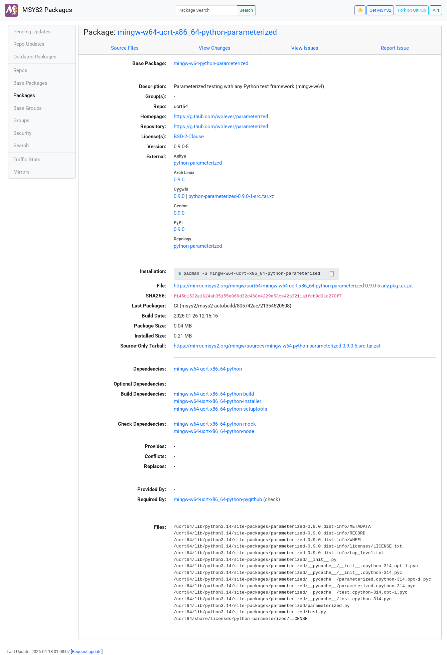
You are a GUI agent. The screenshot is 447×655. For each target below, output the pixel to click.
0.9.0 (179, 180)
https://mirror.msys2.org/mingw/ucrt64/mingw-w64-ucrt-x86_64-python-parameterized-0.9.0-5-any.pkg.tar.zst (293, 286)
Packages (24, 95)
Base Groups (27, 108)
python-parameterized (198, 163)
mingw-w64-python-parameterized (211, 63)
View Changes (215, 48)
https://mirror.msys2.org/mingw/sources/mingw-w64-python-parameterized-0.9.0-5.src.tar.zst (277, 346)
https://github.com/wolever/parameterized (221, 117)
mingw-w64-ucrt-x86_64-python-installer (217, 401)
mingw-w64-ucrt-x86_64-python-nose (214, 431)
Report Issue (395, 48)
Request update (87, 651)
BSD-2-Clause (189, 137)
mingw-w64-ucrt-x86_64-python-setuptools (220, 409)
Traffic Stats (26, 160)
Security (22, 133)
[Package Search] (206, 10)
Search (246, 10)
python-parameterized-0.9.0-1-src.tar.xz (231, 196)
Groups (21, 121)
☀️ (360, 10)
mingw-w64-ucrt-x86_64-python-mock (215, 424)
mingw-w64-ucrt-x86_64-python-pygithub (218, 499)
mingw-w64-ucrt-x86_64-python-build (214, 394)
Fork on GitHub (412, 10)
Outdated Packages (34, 57)
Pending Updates (32, 32)
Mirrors (21, 172)
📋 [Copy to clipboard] (332, 274)
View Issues (304, 48)
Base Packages (30, 83)
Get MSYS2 (380, 10)
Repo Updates (28, 44)
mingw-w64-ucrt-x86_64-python (208, 369)
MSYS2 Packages (38, 10)
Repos (20, 70)
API (436, 10)
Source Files (125, 48)
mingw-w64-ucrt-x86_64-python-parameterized (197, 32)
